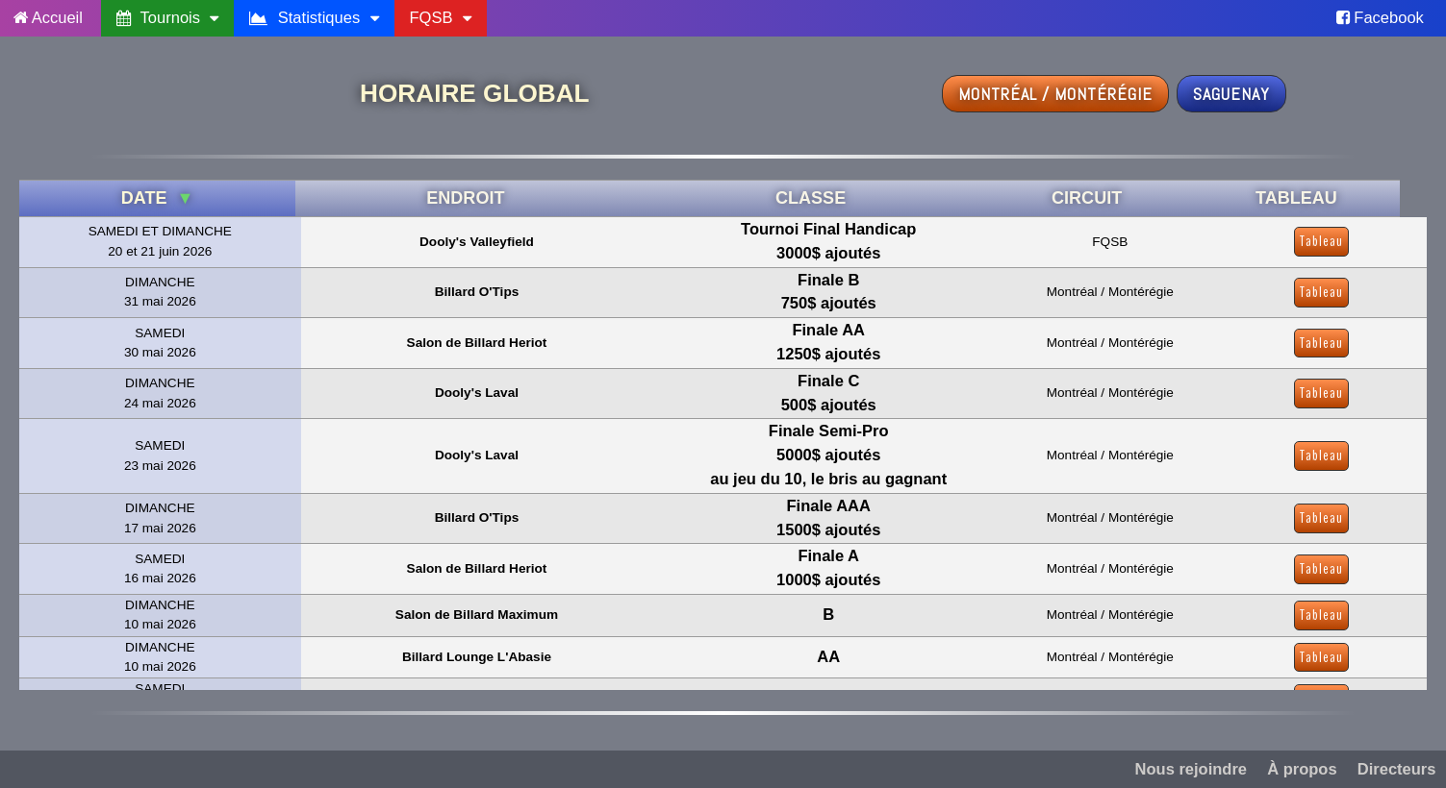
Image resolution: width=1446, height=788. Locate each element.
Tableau (1321, 241)
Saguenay (1231, 94)
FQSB (440, 18)
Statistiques (313, 18)
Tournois (167, 18)
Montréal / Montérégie (1055, 94)
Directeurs (1396, 768)
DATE (157, 198)
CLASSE (810, 198)
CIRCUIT (1087, 198)
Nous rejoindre (1191, 768)
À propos (1302, 768)
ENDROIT (465, 198)
